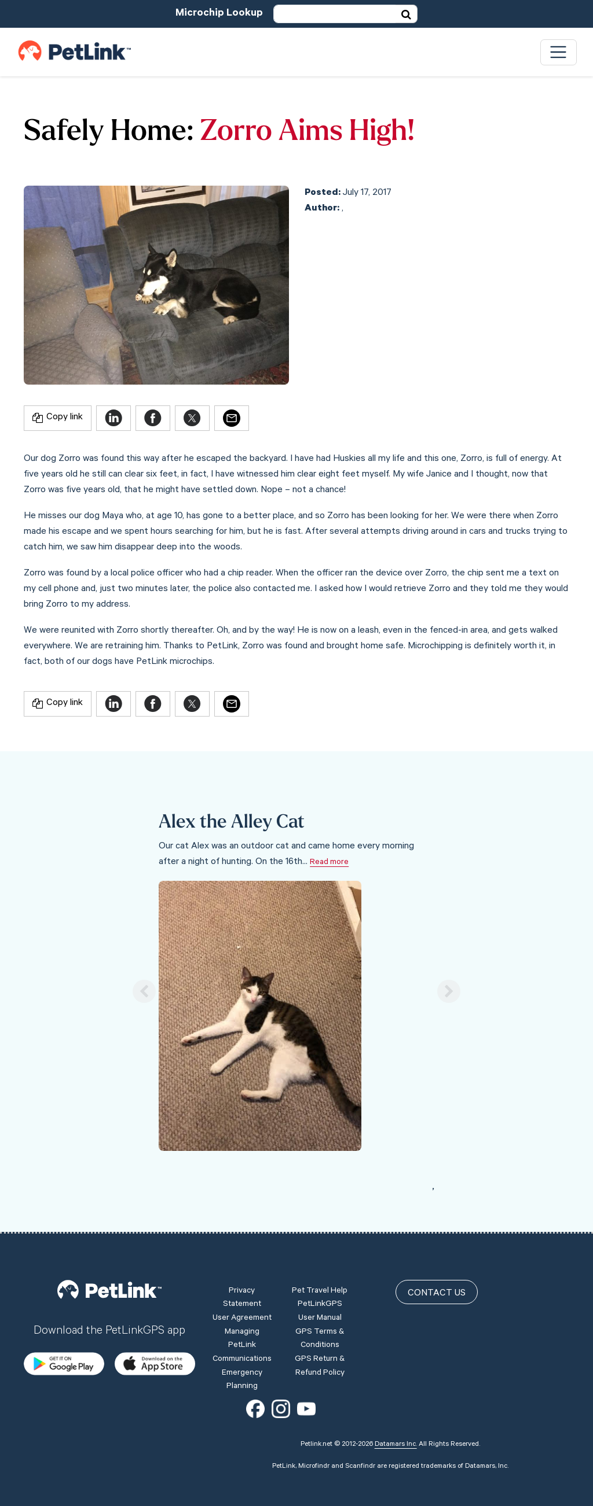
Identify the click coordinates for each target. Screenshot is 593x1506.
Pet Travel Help (319, 1291)
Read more (329, 863)
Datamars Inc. (396, 1445)
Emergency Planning (242, 1380)
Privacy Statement (242, 1298)
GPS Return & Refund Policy (320, 1366)
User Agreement (242, 1318)
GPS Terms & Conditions (319, 1339)
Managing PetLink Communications (242, 1346)
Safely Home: (108, 132)
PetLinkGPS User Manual (320, 1311)
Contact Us (437, 1294)
